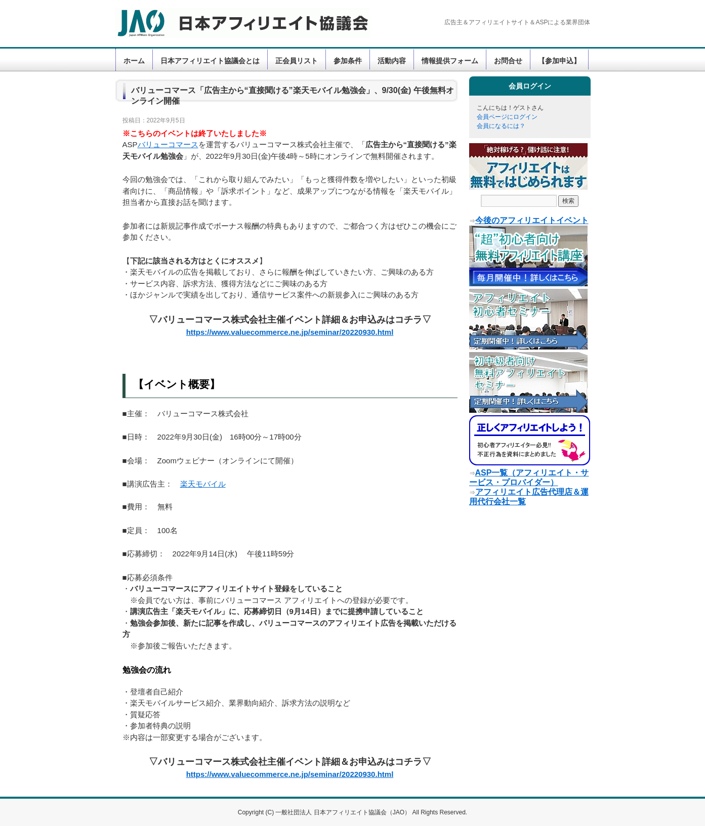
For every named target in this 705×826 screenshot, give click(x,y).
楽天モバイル (203, 484)
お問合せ (508, 61)
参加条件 (348, 61)
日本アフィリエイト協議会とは (210, 61)
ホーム (134, 61)
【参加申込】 (559, 61)
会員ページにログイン (507, 116)
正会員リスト (296, 61)
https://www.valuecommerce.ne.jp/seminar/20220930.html (290, 332)
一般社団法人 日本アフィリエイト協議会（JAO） (343, 812)
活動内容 (392, 61)
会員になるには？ (501, 125)
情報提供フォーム (450, 61)
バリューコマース (168, 144)
